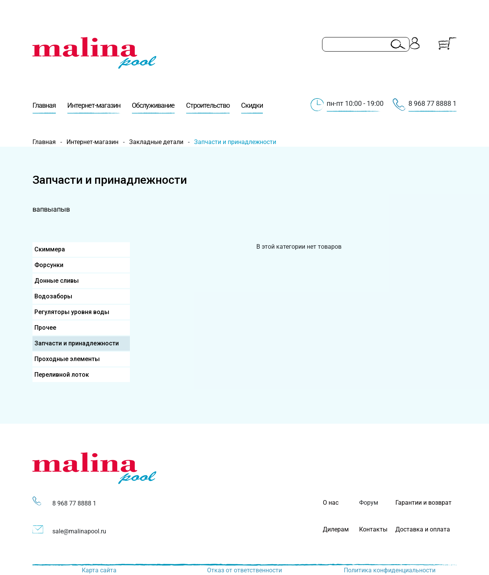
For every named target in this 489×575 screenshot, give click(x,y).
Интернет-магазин (93, 107)
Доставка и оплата (422, 529)
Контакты (373, 529)
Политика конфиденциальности (390, 570)
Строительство (208, 107)
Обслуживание (153, 107)
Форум (368, 502)
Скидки (252, 107)
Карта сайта (99, 570)
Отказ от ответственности (244, 570)
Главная (44, 107)
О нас (330, 502)
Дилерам (336, 529)
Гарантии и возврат (423, 502)
